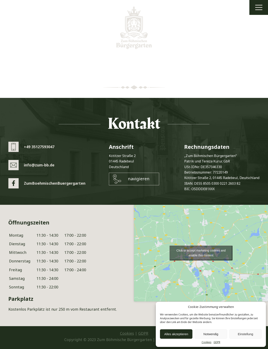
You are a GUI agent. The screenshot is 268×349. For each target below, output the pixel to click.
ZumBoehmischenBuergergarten (54, 183)
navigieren (138, 179)
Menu (258, 7)
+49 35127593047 (39, 146)
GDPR (217, 342)
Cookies (206, 342)
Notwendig (211, 334)
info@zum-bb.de (39, 164)
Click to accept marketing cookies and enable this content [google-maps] (201, 253)
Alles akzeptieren (176, 334)
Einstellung (245, 334)
